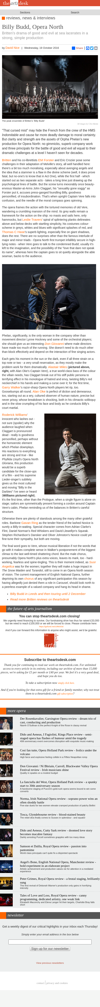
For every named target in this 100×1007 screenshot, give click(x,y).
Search (75, 12)
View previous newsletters (50, 963)
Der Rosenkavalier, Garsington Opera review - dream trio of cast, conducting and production (58, 720)
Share (77, 48)
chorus (29, 578)
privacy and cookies (57, 983)
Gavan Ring (29, 522)
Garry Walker (11, 387)
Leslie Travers (32, 219)
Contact (40, 983)
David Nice (13, 47)
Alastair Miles (57, 367)
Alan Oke (38, 391)
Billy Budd (48, 594)
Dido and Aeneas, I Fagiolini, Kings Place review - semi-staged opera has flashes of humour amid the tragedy (56, 736)
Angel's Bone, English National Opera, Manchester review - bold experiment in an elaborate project (58, 863)
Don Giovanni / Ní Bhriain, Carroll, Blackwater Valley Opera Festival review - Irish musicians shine (59, 768)
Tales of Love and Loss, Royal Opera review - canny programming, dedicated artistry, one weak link (53, 897)
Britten (6, 160)
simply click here (66, 683)
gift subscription (65, 693)
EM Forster (45, 160)
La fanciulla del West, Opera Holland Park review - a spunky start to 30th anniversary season (58, 783)
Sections (25, 12)
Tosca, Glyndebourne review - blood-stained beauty (52, 814)
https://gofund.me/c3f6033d (51, 626)
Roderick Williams (14, 414)
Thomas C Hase (13, 232)
